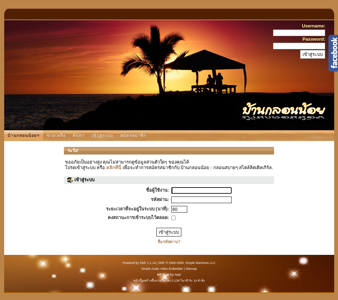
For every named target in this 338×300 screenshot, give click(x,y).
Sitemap (191, 268)
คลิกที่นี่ (113, 167)
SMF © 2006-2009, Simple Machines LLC (186, 263)
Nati (178, 274)
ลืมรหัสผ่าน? (169, 241)
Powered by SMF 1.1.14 (139, 263)
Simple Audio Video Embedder (162, 268)
